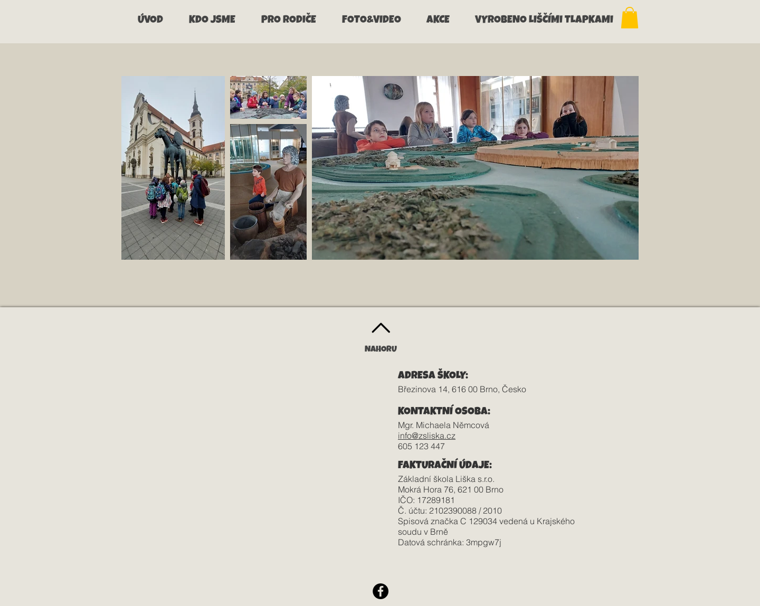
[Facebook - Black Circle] (380, 591)
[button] (217, 20)
